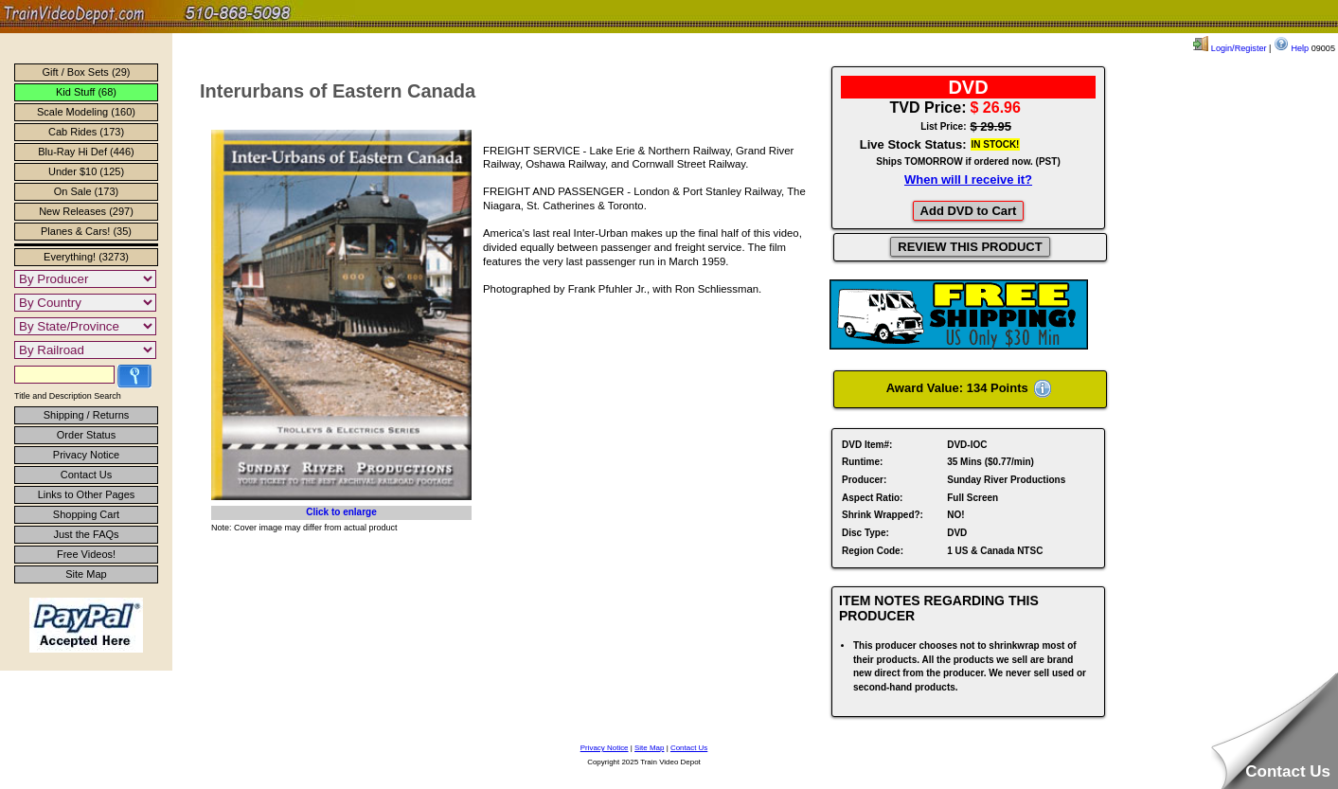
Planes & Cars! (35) (86, 231)
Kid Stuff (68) (86, 92)
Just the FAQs (85, 534)
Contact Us (86, 474)
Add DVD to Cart (968, 211)
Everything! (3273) (86, 256)
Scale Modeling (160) (86, 111)
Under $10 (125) (86, 171)
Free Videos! (86, 554)
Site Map (85, 574)
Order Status (86, 434)
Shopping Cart (86, 514)
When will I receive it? (968, 179)
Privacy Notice (86, 454)
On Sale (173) (86, 191)
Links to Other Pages (86, 494)
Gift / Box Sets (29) (87, 72)
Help (1291, 48)
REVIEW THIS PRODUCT (970, 247)
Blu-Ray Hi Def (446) (86, 151)
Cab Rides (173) (86, 131)
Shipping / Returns (87, 415)
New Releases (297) (86, 211)
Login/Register (1229, 48)
